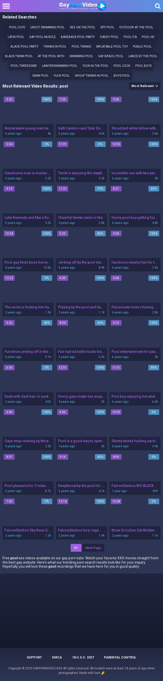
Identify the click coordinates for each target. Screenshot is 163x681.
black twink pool (19, 56)
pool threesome (24, 66)
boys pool (122, 75)
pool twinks (81, 46)
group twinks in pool (91, 75)
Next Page (93, 548)
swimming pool (81, 56)
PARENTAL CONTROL (120, 657)
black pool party (24, 46)
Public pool (142, 46)
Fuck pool (62, 75)
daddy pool (109, 37)
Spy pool (107, 27)
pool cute (17, 27)
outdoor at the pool (136, 27)
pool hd (148, 37)
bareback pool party (78, 37)
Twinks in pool (54, 46)
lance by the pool (142, 56)
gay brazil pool (110, 56)
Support (34, 657)
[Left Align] (7, 6)
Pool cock (122, 66)
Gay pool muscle (42, 37)
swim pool (40, 75)
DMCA (57, 657)
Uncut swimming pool (47, 27)
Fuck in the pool (95, 66)
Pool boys (143, 66)
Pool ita (130, 37)
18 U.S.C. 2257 (83, 657)
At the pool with (51, 56)
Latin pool (16, 37)
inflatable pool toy (112, 46)
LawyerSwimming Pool (59, 66)
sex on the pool (82, 27)
